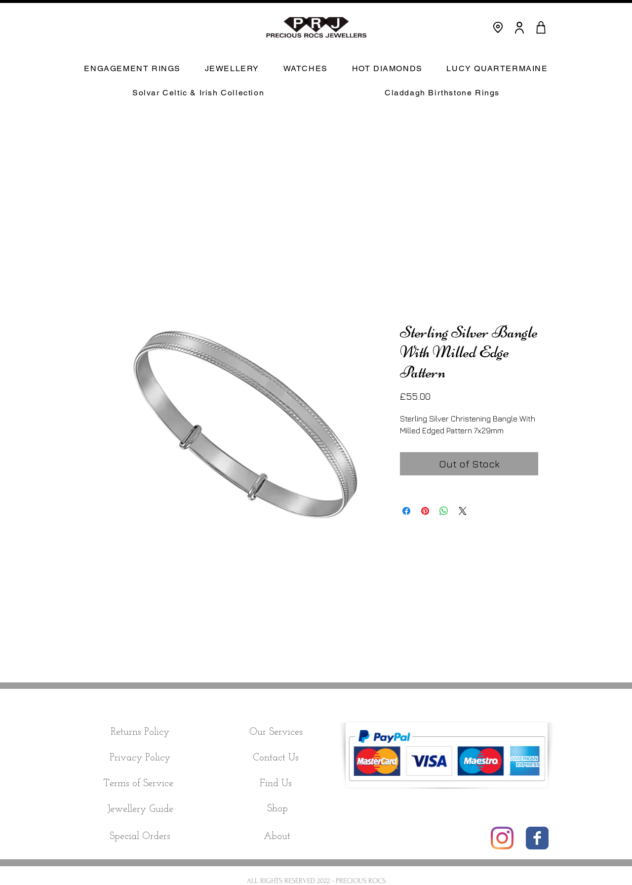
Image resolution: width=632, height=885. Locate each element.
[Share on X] (463, 511)
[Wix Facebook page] (537, 838)
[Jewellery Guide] (140, 810)
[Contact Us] (275, 758)
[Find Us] (275, 783)
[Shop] (277, 809)
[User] (519, 27)
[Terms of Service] (138, 784)
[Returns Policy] (140, 732)
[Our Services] (275, 732)
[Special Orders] (140, 836)
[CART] (540, 27)
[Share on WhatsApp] (444, 511)
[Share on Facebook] (406, 511)
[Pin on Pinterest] (425, 511)
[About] (277, 836)
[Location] (498, 27)
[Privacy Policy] (140, 758)
